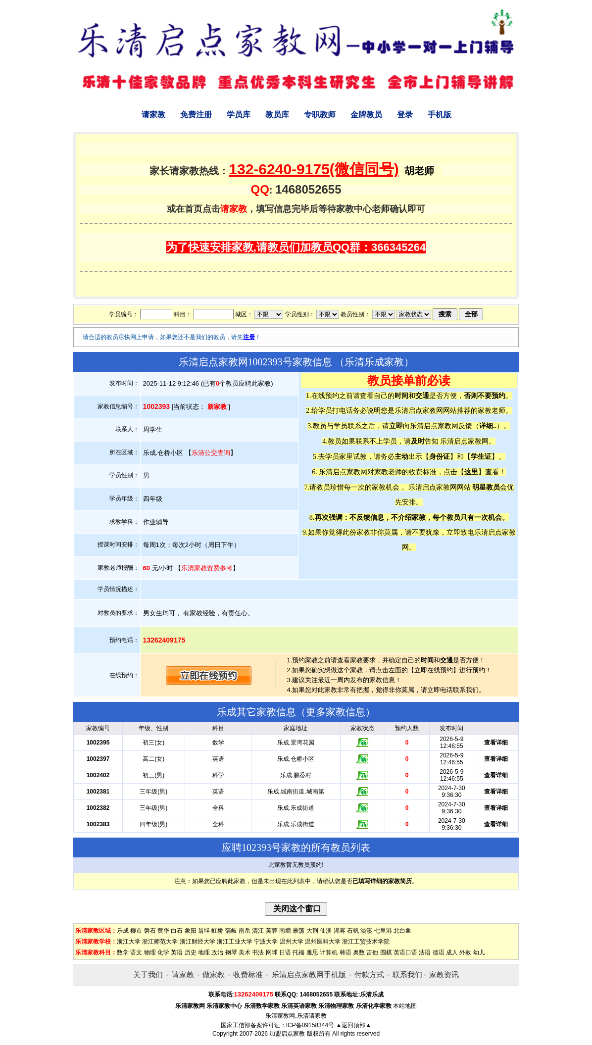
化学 (163, 952)
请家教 (153, 114)
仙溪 (326, 930)
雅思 (312, 952)
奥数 (359, 952)
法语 (425, 952)
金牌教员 (366, 114)
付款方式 (369, 974)
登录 (405, 114)
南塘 (285, 930)
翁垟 (204, 930)
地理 (204, 952)
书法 (258, 952)
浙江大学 (129, 941)
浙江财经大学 (197, 941)
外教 (465, 952)
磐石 (150, 930)
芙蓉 (272, 930)
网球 (272, 952)
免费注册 (196, 114)
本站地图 (405, 1005)
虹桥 (217, 930)
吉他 (372, 952)
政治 (217, 952)
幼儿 (479, 952)
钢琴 (231, 952)
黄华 (163, 930)
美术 (244, 952)
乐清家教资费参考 (207, 568)
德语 (438, 952)
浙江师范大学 (160, 941)
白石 (177, 930)
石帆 (353, 930)
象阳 (191, 930)
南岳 (244, 930)
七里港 (383, 930)
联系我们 (407, 974)
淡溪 (366, 930)
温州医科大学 (323, 941)
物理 (150, 952)
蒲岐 (231, 930)
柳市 (136, 930)
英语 (177, 952)
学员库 (238, 114)
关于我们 (148, 974)
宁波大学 (266, 941)
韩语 (345, 952)
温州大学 (291, 941)
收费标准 (248, 974)
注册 (249, 337)
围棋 (386, 952)
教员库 (277, 114)
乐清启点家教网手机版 (309, 974)
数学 (123, 952)
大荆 (312, 930)
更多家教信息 (335, 711)
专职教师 (320, 114)
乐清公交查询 (211, 452)
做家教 (213, 974)
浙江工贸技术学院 (366, 941)
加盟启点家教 (287, 1033)
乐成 (123, 930)
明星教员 (486, 487)
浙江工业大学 (234, 941)
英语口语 (405, 952)
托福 (298, 952)
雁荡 (298, 930)
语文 (136, 952)
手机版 (439, 114)
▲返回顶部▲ (353, 1025)
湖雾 (339, 930)
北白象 (402, 930)
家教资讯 (444, 974)
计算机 (329, 952)
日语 (285, 952)
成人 (452, 952)
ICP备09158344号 (310, 1025)
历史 (191, 952)
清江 (258, 930)
